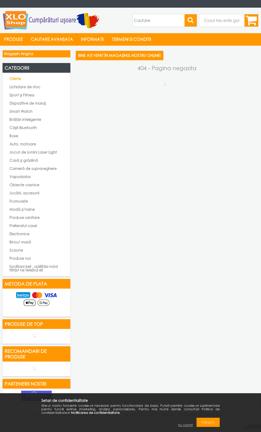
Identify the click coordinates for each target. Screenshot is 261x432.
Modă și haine (22, 209)
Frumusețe (18, 201)
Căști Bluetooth (23, 128)
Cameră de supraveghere (33, 168)
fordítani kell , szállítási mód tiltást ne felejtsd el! (33, 268)
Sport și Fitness (21, 95)
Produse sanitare (24, 217)
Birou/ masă (20, 242)
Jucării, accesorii (24, 193)
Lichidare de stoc (24, 87)
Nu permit (185, 425)
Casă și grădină (23, 160)
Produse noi (20, 258)
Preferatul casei (23, 226)
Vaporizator (20, 177)
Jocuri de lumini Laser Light (33, 152)
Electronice (19, 234)
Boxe (13, 136)
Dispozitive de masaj (27, 103)
